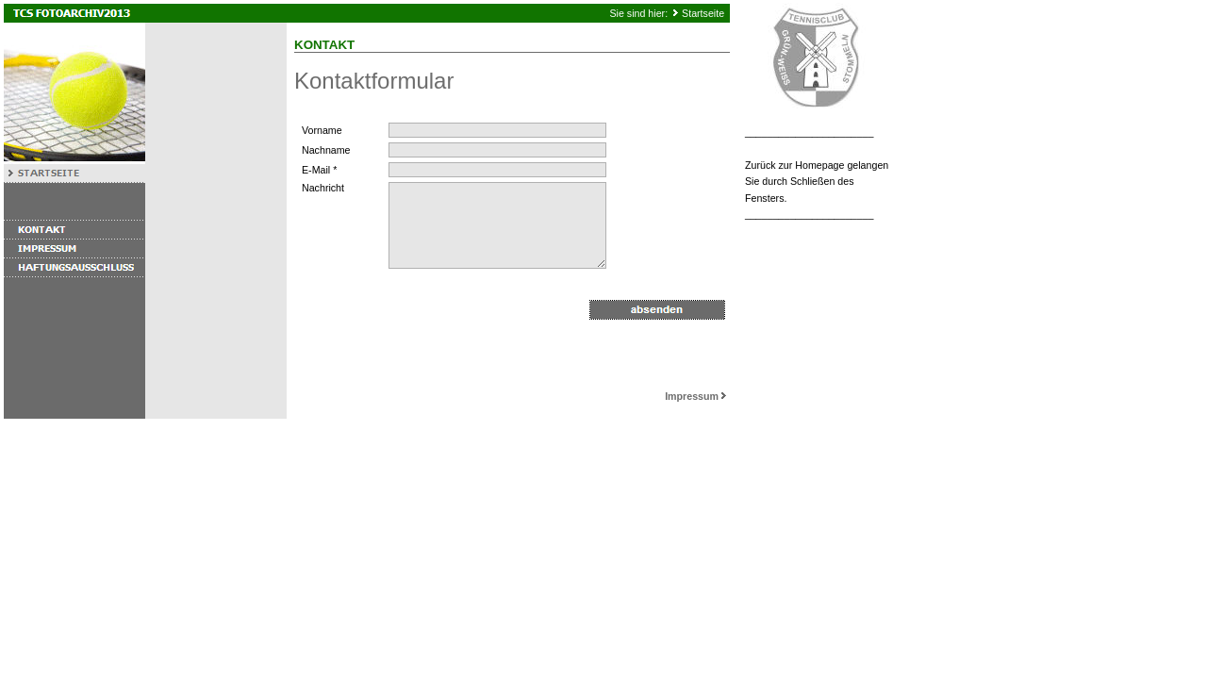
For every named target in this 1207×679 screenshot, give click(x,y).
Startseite (703, 13)
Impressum (697, 396)
